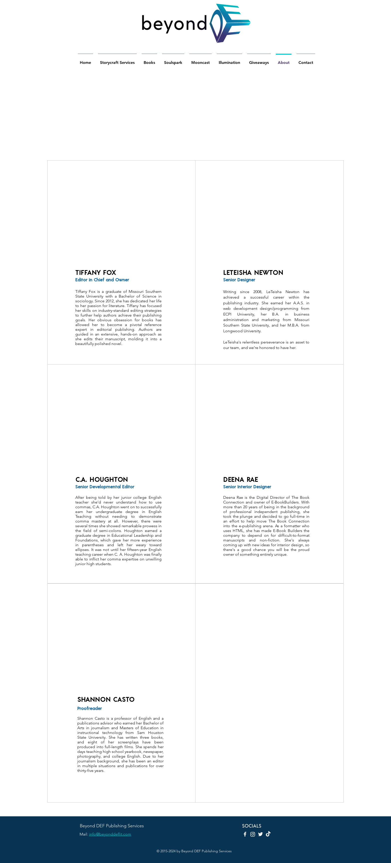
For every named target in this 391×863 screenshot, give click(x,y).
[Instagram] (253, 834)
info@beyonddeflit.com (110, 834)
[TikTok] (268, 834)
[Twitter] (260, 834)
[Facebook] (245, 834)
